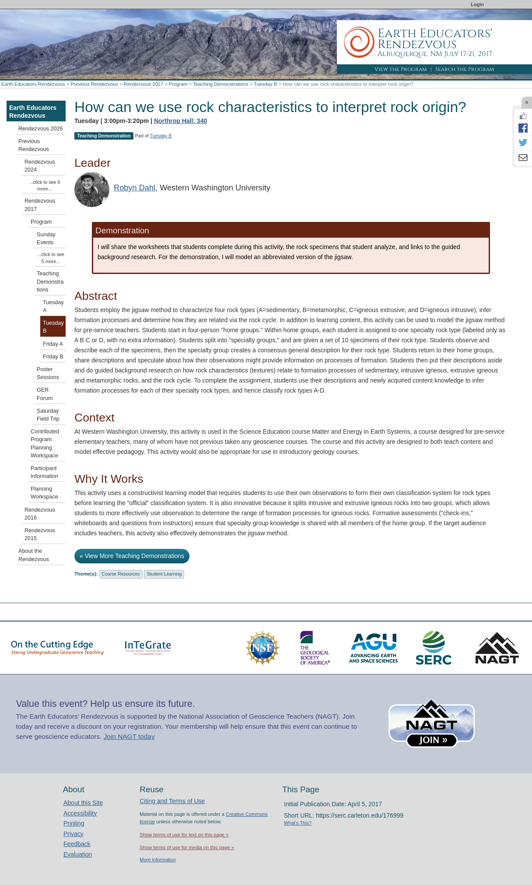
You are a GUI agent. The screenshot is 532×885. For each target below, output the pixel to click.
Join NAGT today (129, 736)
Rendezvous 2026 (40, 129)
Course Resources (121, 573)
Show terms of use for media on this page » (187, 847)
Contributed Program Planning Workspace (45, 443)
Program (178, 84)
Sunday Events (46, 239)
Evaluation (77, 854)
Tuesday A (53, 306)
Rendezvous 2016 (39, 514)
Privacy (73, 833)
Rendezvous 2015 (39, 534)
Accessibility (80, 813)
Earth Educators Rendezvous (33, 84)
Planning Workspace (44, 493)
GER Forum (44, 394)
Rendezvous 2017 (143, 84)
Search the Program (464, 69)
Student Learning (164, 573)
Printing (73, 823)
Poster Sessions (48, 373)
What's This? (298, 822)
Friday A (53, 344)
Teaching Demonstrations (220, 84)
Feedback (76, 843)
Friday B (53, 357)
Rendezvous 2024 (39, 166)
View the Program (400, 69)
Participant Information (44, 472)
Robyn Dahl (134, 187)
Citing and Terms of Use (172, 800)
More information (158, 859)
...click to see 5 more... (50, 257)
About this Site (83, 802)
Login (477, 4)
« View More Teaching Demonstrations (132, 555)
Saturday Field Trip (48, 415)
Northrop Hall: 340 (180, 120)
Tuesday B (265, 84)
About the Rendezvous (33, 555)
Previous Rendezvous (94, 84)
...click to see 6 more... (44, 185)
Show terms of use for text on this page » (184, 834)
